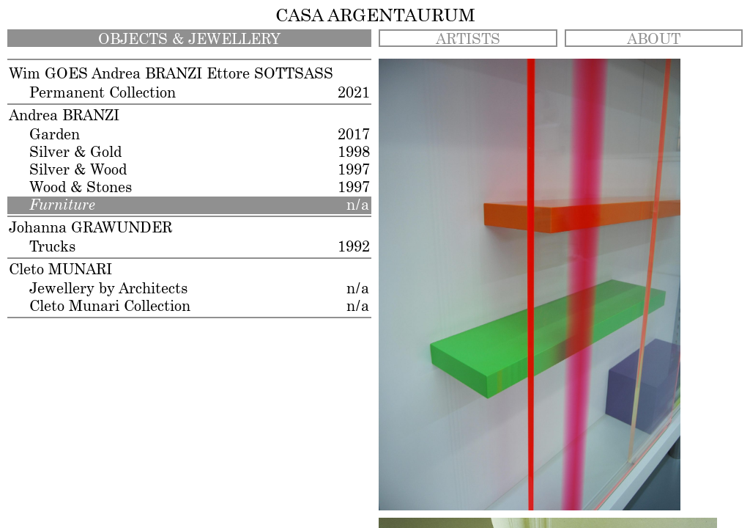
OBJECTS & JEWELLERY (189, 39)
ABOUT (653, 39)
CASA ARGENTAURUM (375, 16)
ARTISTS (468, 39)
